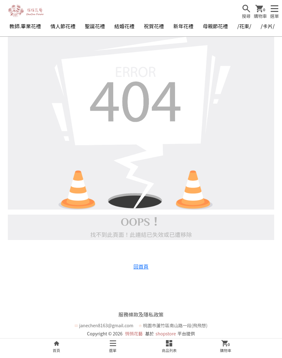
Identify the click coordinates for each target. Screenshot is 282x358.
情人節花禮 (62, 26)
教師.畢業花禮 (25, 26)
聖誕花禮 (95, 26)
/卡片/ (268, 26)
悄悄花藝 (134, 333)
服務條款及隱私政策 (140, 314)
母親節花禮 (215, 26)
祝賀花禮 (154, 26)
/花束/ (244, 26)
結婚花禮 (124, 26)
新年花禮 (183, 26)
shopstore (166, 333)
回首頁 (140, 266)
